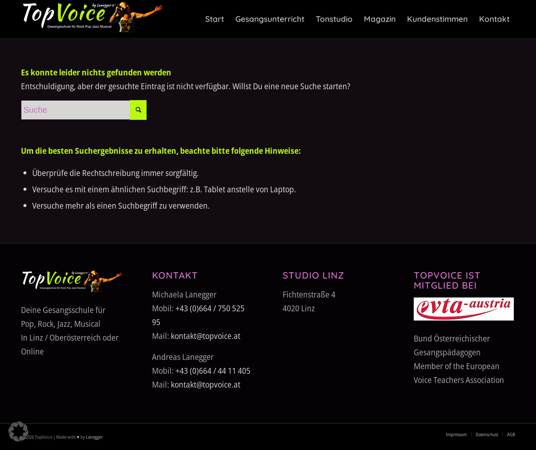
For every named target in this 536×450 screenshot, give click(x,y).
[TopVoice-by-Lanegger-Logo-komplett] (92, 18)
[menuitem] (214, 18)
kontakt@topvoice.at (205, 335)
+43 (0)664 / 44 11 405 (212, 370)
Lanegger (94, 437)
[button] (18, 431)
